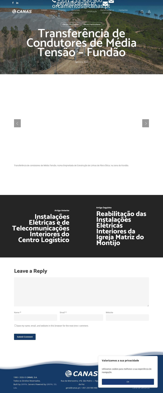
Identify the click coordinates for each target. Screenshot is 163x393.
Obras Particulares (92, 24)
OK (128, 381)
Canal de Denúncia (141, 388)
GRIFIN (24, 384)
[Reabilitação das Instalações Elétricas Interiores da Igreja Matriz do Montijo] (122, 226)
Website (109, 312)
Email (63, 312)
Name (17, 312)
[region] (128, 372)
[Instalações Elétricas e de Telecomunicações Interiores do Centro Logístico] (41, 226)
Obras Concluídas (70, 24)
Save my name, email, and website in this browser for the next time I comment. (53, 325)
